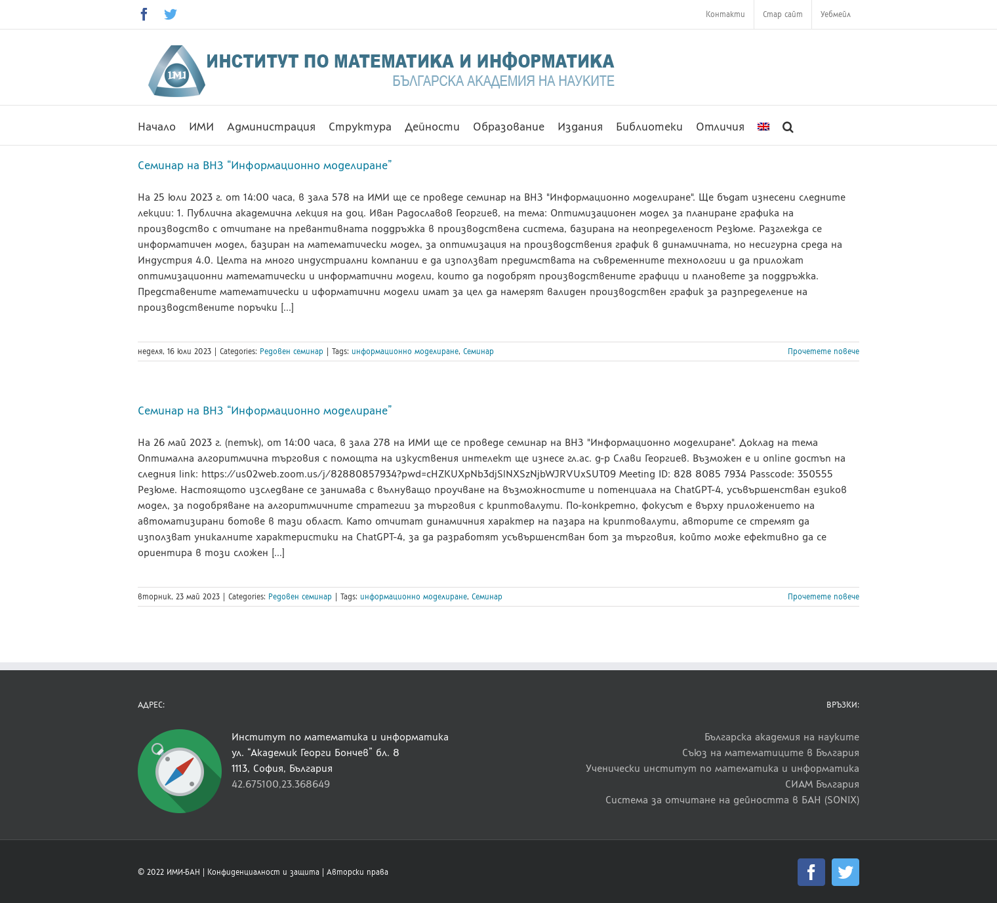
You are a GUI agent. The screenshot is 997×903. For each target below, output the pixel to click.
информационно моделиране (405, 351)
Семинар (478, 351)
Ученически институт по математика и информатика (722, 768)
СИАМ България (822, 784)
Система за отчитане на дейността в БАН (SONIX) (732, 799)
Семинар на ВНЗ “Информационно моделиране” (265, 165)
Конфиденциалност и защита (263, 872)
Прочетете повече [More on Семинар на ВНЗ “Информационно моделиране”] (823, 351)
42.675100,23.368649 (281, 784)
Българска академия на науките (781, 737)
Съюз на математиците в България (770, 752)
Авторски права (357, 872)
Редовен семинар (291, 351)
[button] (788, 125)
